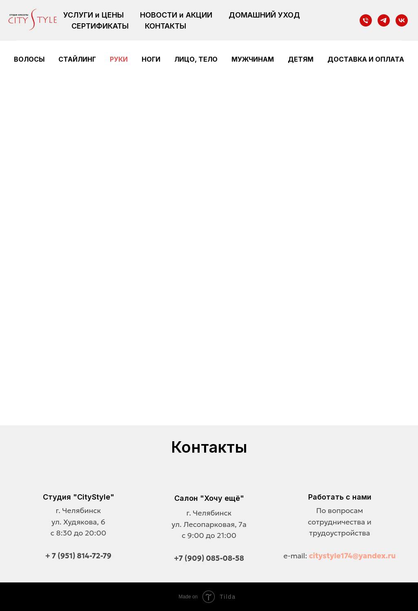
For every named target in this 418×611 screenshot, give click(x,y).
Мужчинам (252, 59)
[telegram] (384, 20)
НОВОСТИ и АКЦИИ (176, 15)
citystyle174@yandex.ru (352, 555)
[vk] (402, 20)
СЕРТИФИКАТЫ (100, 26)
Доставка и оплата (365, 59)
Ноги (151, 59)
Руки (119, 59)
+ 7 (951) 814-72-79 (78, 555)
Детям (301, 59)
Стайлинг (77, 59)
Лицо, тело (196, 59)
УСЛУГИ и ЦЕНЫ (93, 15)
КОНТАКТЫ (165, 26)
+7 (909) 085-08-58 (209, 558)
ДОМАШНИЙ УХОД (264, 15)
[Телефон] (366, 20)
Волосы (29, 59)
